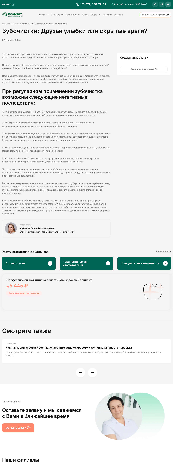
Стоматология (15, 263)
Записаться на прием (155, 14)
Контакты (107, 14)
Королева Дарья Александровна (37, 228)
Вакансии (118, 14)
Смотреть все (163, 251)
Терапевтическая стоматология (75, 263)
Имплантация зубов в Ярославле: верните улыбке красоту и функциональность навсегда (68, 347)
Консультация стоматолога (140, 263)
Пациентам (73, 14)
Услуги (44, 14)
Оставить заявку (18, 427)
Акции (85, 14)
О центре (57, 14)
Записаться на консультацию (24, 293)
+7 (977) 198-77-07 (93, 4)
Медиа (95, 14)
